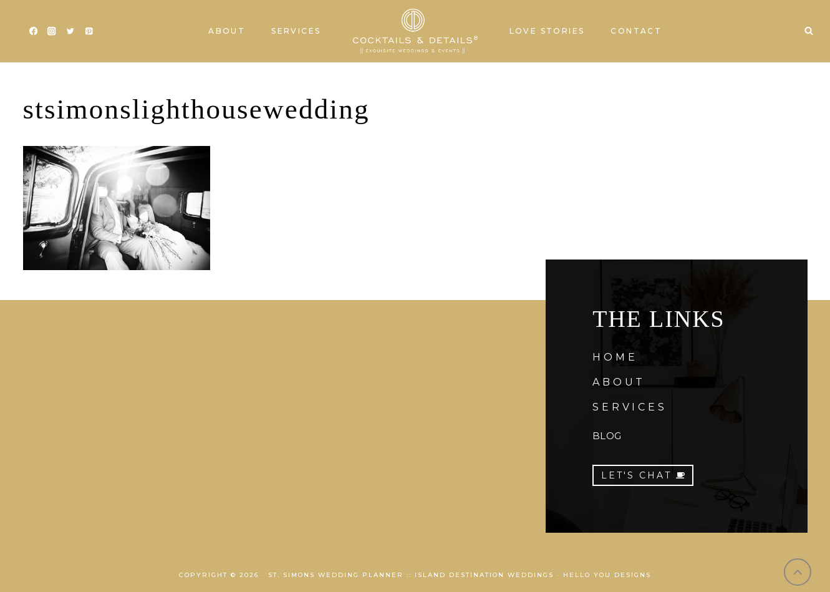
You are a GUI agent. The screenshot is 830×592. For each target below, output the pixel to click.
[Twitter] (70, 31)
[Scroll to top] (798, 572)
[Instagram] (52, 31)
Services (296, 31)
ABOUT (618, 382)
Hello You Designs (607, 575)
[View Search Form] (809, 31)
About (226, 31)
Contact (636, 31)
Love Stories (547, 31)
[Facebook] (33, 31)
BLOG (606, 436)
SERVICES (629, 407)
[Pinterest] (88, 31)
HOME (614, 357)
